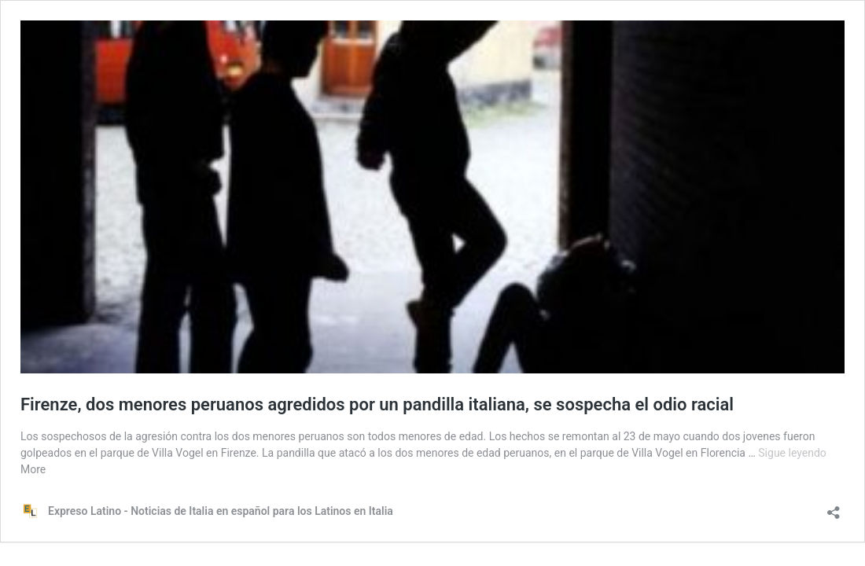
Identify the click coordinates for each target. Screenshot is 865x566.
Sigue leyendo (792, 453)
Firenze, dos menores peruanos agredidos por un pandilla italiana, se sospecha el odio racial (377, 404)
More (33, 469)
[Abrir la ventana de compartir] (834, 507)
